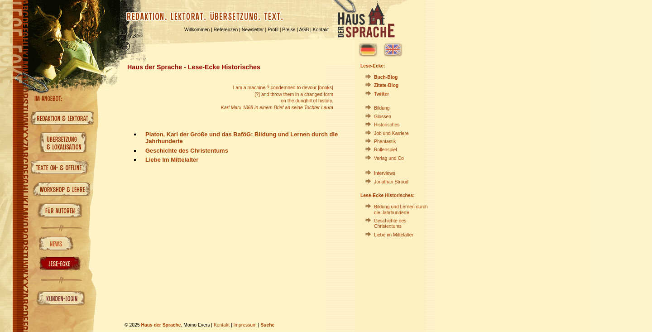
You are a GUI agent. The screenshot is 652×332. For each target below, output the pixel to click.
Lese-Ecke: (372, 65)
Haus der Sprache (161, 324)
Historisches (386, 124)
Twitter (381, 93)
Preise (288, 29)
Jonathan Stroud (391, 181)
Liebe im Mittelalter (393, 234)
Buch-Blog (386, 77)
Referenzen (226, 29)
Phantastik (385, 141)
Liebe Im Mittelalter (171, 159)
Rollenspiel (385, 149)
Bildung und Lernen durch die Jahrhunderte (401, 209)
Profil (273, 29)
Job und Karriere (391, 133)
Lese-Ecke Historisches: (387, 195)
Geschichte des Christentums (186, 150)
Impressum (244, 324)
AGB (304, 29)
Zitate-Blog (386, 85)
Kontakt (321, 29)
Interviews (384, 173)
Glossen (382, 116)
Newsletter (253, 29)
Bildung (382, 108)
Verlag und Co (389, 158)
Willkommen (197, 29)
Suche (267, 324)
